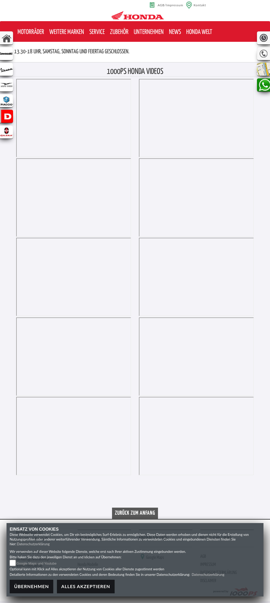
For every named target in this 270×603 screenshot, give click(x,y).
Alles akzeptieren (85, 586)
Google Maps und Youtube (36, 563)
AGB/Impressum (170, 5)
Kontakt (200, 5)
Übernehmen (31, 586)
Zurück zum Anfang (135, 513)
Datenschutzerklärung (33, 544)
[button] (30, 32)
